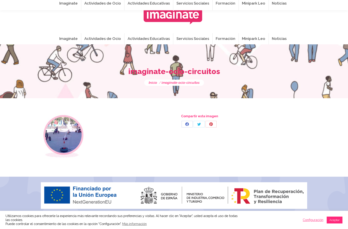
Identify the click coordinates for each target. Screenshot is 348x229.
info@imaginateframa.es (156, 4)
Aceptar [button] (334, 220)
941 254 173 (118, 4)
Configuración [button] (313, 220)
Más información (134, 224)
